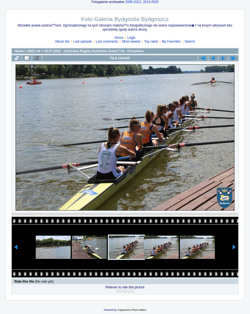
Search (189, 41)
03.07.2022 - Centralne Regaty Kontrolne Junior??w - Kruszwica (93, 51)
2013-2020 (150, 2)
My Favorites (171, 41)
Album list (62, 41)
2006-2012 (133, 2)
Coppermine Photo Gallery (131, 310)
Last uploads (82, 41)
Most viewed (131, 41)
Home (119, 38)
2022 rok (34, 51)
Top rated (151, 41)
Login (131, 38)
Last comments (107, 41)
